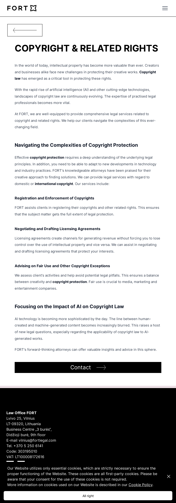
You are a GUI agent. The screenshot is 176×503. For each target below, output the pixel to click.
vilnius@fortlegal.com (37, 440)
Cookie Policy (140, 484)
